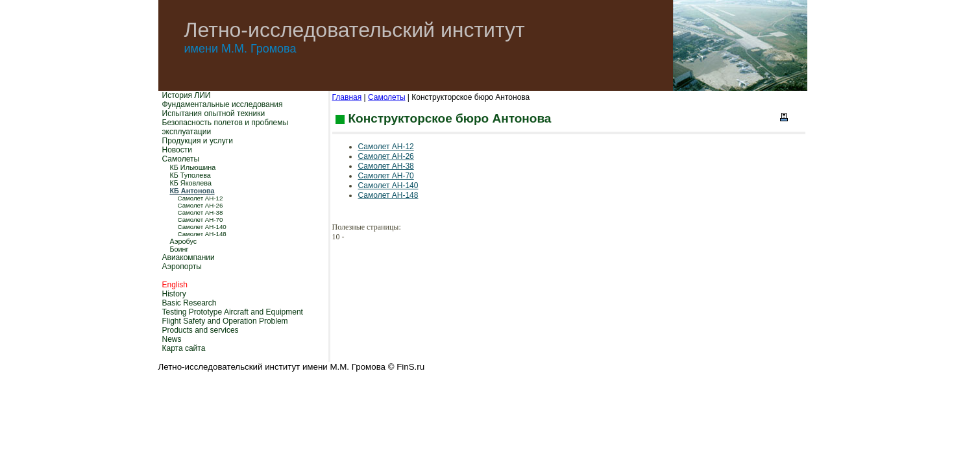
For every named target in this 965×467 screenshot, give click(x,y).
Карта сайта (184, 348)
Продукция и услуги (197, 140)
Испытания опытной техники (213, 113)
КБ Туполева (190, 175)
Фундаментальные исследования (222, 104)
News (172, 339)
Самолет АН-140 (202, 226)
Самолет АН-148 (202, 233)
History (174, 293)
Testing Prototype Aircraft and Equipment (232, 312)
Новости (177, 149)
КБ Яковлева (191, 183)
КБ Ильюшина (193, 167)
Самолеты (181, 158)
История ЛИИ (186, 95)
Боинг (179, 249)
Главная (347, 97)
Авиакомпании (188, 257)
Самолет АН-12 (200, 198)
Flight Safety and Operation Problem (225, 321)
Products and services (200, 330)
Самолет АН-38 (200, 212)
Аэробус (183, 241)
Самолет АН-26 (200, 205)
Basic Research (189, 302)
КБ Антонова (192, 191)
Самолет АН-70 (200, 219)
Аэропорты (182, 266)
